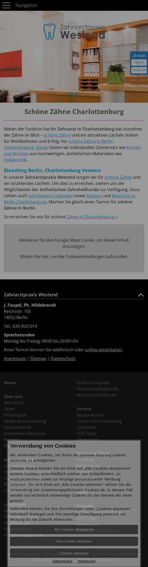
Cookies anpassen (74, 553)
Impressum (86, 561)
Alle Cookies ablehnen (74, 541)
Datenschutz (63, 561)
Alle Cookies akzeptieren (74, 529)
